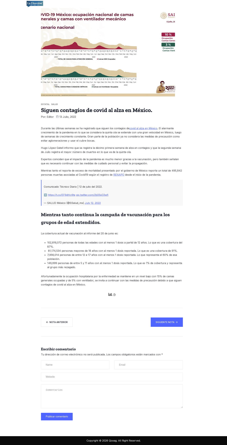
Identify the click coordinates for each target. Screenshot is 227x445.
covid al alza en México (143, 128)
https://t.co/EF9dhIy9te (61, 194)
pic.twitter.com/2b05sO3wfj (92, 194)
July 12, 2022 (93, 203)
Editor (50, 116)
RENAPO (118, 174)
